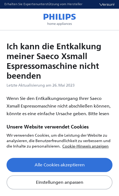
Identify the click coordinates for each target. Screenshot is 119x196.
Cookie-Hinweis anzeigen (85, 146)
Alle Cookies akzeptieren (60, 165)
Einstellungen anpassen (59, 182)
